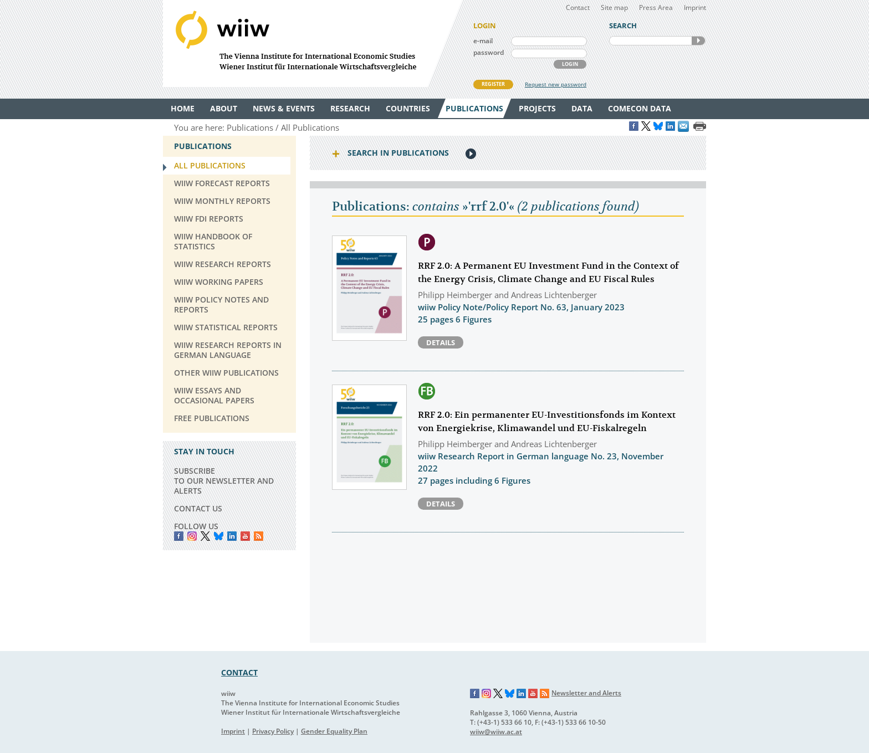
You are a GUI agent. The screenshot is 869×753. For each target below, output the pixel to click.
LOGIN (570, 64)
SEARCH (698, 41)
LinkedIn (232, 536)
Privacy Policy (273, 731)
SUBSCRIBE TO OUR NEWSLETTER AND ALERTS (224, 480)
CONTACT (239, 672)
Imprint (695, 7)
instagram (192, 536)
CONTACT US (198, 508)
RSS (258, 536)
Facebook (178, 536)
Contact (578, 7)
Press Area (656, 7)
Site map (614, 7)
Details (440, 342)
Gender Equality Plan (334, 731)
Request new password (555, 84)
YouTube (245, 536)
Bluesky (218, 536)
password (488, 52)
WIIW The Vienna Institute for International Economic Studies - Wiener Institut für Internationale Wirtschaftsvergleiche (312, 43)
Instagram (487, 694)
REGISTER (493, 84)
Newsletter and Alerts (586, 693)
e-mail (483, 40)
